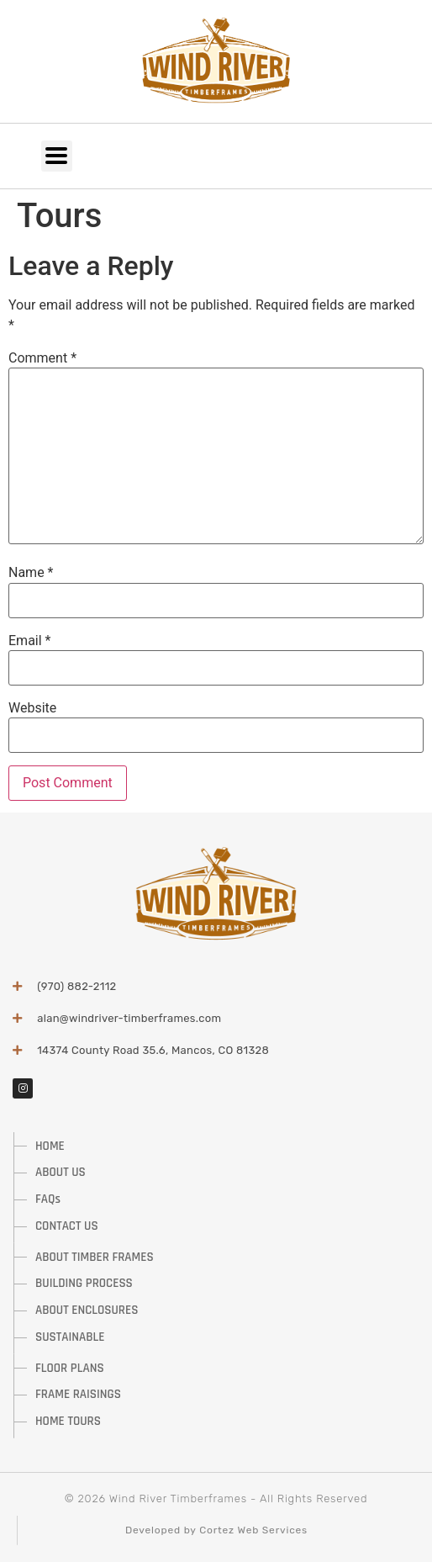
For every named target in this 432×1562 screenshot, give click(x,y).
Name (31, 573)
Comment (42, 358)
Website (32, 708)
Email (29, 641)
